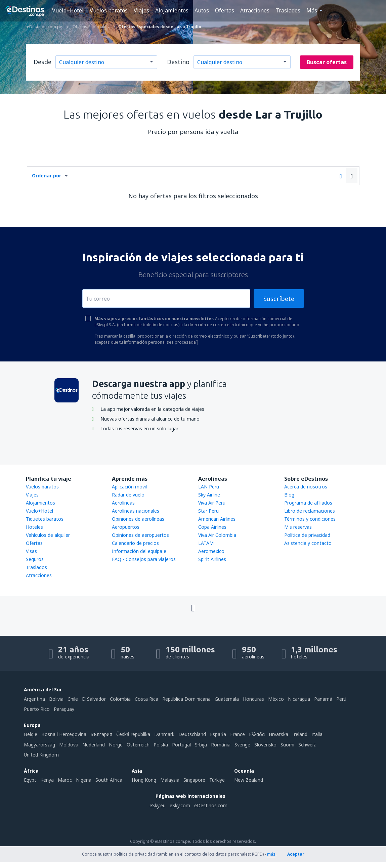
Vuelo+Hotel (68, 10)
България (101, 734)
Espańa (218, 734)
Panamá (323, 699)
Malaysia (169, 780)
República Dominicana (186, 699)
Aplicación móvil (129, 486)
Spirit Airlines (212, 559)
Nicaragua (299, 699)
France (237, 734)
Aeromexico (211, 551)
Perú (341, 699)
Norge (116, 744)
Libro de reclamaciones (309, 511)
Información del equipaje (139, 551)
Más (311, 10)
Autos (202, 10)
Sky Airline (209, 494)
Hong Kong (144, 780)
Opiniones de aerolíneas (138, 519)
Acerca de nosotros (305, 486)
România (220, 744)
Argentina (34, 699)
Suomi (287, 744)
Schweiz (307, 744)
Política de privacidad (307, 535)
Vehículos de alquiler (48, 535)
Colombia (120, 699)
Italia (317, 734)
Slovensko (265, 744)
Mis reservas (298, 527)
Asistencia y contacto (308, 543)
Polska (161, 744)
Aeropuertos (125, 527)
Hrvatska (278, 734)
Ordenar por (46, 175)
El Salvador (94, 699)
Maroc (65, 780)
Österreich (138, 744)
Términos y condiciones (310, 519)
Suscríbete (278, 299)
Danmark (164, 734)
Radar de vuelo (128, 494)
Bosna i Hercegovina (63, 734)
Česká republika (133, 734)
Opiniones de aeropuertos (140, 535)
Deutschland (192, 734)
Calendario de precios (135, 543)
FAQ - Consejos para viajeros (144, 559)
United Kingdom (41, 754)
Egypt (30, 780)
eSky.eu (157, 805)
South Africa (108, 780)
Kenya (47, 780)
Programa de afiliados (308, 503)
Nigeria (83, 780)
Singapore (194, 780)
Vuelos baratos (109, 10)
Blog (289, 494)
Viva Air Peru (211, 503)
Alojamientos (171, 10)
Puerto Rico (37, 709)
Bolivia (56, 699)
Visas (31, 551)
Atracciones (254, 10)
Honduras (253, 699)
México (276, 699)
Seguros (35, 559)
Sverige (242, 744)
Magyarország (39, 744)
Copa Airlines (212, 527)
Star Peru (208, 511)
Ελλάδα (257, 734)
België (30, 734)
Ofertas (224, 10)
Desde (42, 62)
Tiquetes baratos (44, 519)
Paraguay (64, 709)
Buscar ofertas (327, 62)
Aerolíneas (123, 503)
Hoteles (34, 527)
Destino (178, 62)
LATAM (206, 543)
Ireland (299, 734)
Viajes (141, 10)
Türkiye (217, 780)
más (271, 854)
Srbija (201, 744)
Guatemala (227, 699)
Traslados (287, 10)
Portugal (181, 744)
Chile (73, 699)
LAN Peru (208, 486)
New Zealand (248, 780)
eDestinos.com (210, 805)
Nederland (93, 744)
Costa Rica (146, 699)
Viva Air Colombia (217, 535)
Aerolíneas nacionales (135, 511)
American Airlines (216, 519)
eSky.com (180, 805)
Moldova (68, 744)
